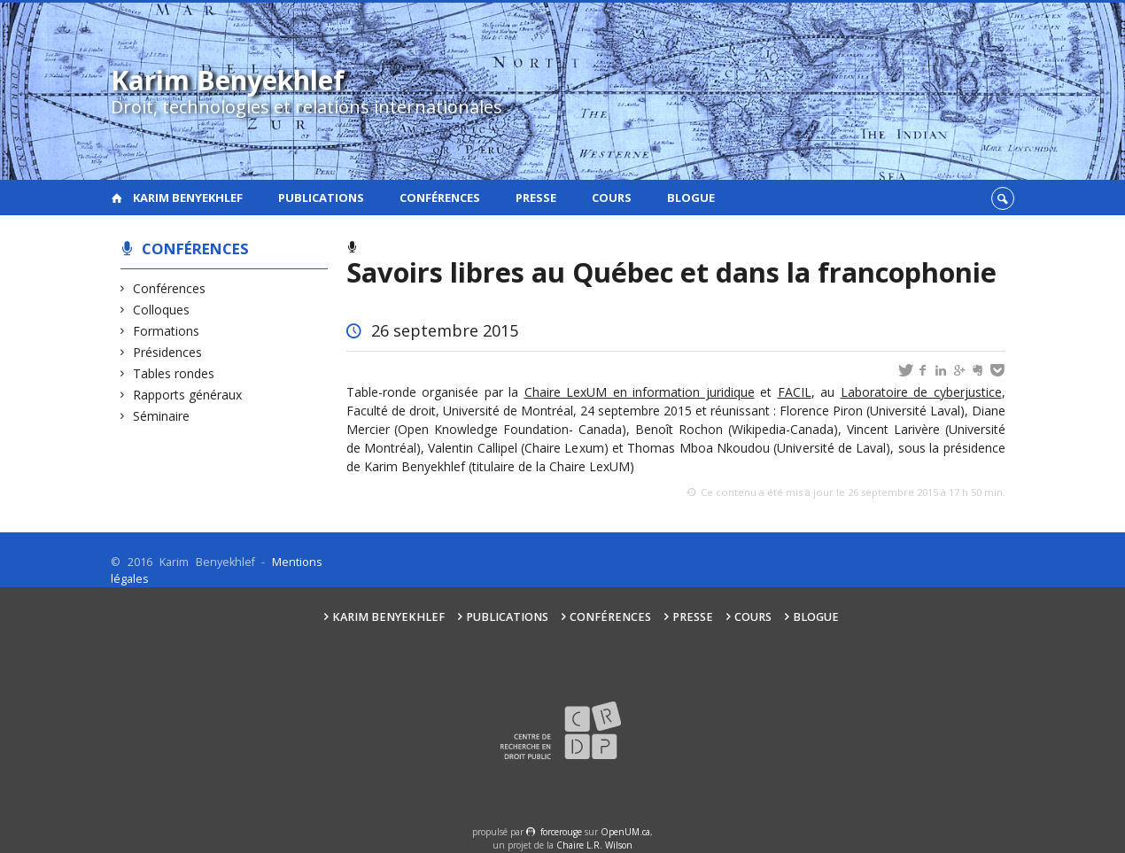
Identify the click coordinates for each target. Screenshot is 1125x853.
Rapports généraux (188, 394)
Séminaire (162, 415)
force (561, 832)
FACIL (794, 392)
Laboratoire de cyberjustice (921, 392)
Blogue (691, 197)
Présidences (168, 352)
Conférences (440, 197)
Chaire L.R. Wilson (594, 845)
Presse (536, 197)
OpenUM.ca (625, 832)
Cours (612, 197)
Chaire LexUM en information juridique (639, 392)
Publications (321, 197)
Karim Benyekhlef (188, 197)
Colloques (162, 309)
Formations (166, 330)
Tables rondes (174, 373)
